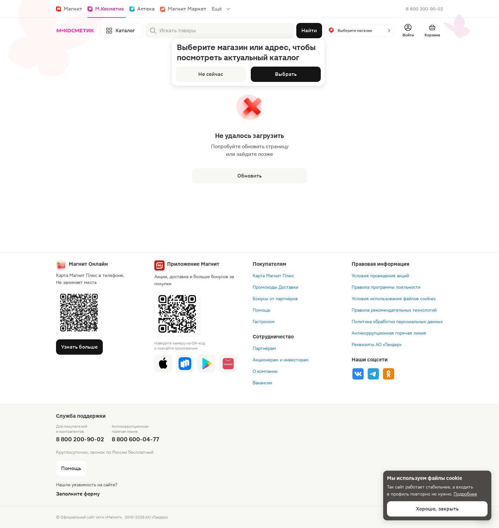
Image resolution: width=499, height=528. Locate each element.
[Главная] (76, 30)
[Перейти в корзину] (432, 30)
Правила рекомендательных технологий (394, 310)
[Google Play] (206, 363)
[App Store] (163, 363)
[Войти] (408, 30)
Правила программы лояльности (386, 287)
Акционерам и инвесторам (281, 359)
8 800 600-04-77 (135, 439)
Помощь (261, 310)
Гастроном (264, 321)
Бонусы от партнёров (275, 298)
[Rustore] (185, 363)
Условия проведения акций (380, 275)
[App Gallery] (228, 363)
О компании (265, 371)
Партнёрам (264, 348)
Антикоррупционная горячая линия (389, 333)
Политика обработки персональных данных (397, 321)
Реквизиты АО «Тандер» (377, 344)
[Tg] (373, 373)
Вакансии (262, 382)
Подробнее (465, 493)
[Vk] (358, 373)
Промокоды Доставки (275, 287)
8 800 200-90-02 (424, 8)
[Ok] (388, 373)
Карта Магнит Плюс (273, 275)
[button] (360, 30)
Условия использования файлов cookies (394, 298)
